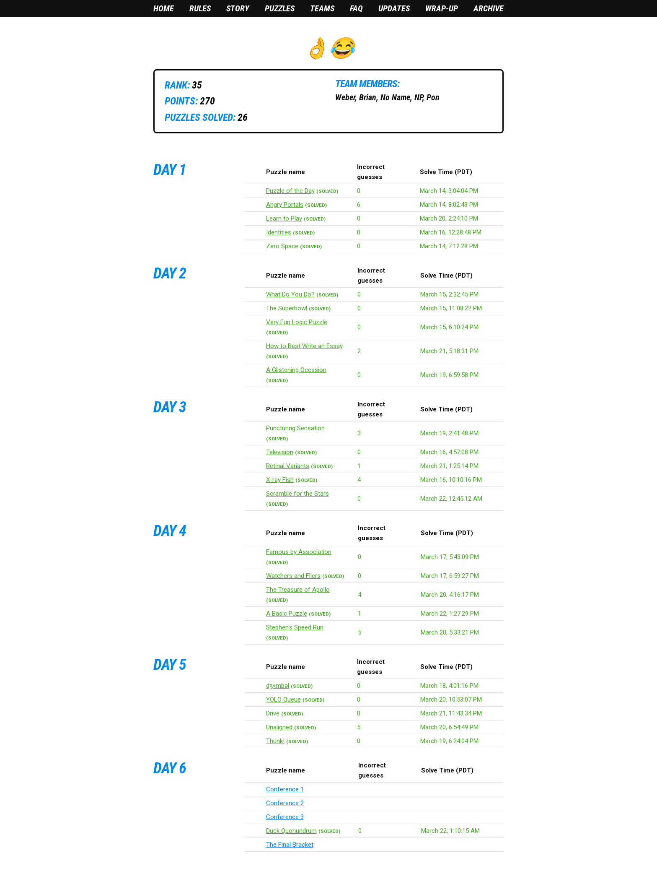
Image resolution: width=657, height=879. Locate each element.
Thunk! (275, 741)
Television (279, 452)
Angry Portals (284, 204)
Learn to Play (284, 218)
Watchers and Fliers (293, 576)
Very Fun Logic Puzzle (296, 322)
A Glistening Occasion (296, 370)
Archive (488, 8)
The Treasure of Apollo (298, 589)
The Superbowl (286, 308)
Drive (272, 713)
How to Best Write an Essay (304, 346)
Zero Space (282, 246)
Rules (200, 8)
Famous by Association (298, 552)
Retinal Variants (287, 466)
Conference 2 (285, 803)
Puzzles (280, 8)
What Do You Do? (290, 294)
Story (237, 8)
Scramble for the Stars (297, 493)
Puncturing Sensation (295, 428)
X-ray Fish (280, 480)
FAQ (356, 8)
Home (163, 8)
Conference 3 (285, 817)
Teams (322, 8)
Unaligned (279, 727)
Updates (394, 8)
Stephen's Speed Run (294, 627)
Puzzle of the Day (290, 191)
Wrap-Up (441, 8)
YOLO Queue (283, 699)
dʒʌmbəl (277, 685)
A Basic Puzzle (286, 613)
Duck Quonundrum (291, 831)
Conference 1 (285, 789)
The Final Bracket (289, 844)
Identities (278, 232)
